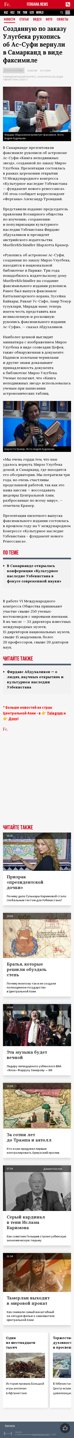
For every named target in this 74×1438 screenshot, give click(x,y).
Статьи (24, 20)
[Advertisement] (37, 784)
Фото (49, 20)
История (45, 70)
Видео (37, 20)
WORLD (39, 12)
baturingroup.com (40, 1434)
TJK (18, 12)
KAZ (6, 12)
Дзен (12, 718)
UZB (32, 12)
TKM (25, 12)
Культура (32, 70)
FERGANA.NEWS (37, 4)
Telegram (55, 713)
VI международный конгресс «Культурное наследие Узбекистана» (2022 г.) (33, 78)
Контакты (10, 1425)
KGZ (12, 12)
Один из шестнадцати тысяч (20, 1343)
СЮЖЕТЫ (62, 20)
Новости (9, 20)
